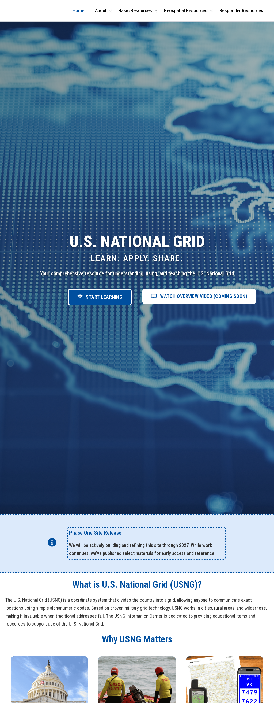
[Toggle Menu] (109, 11)
